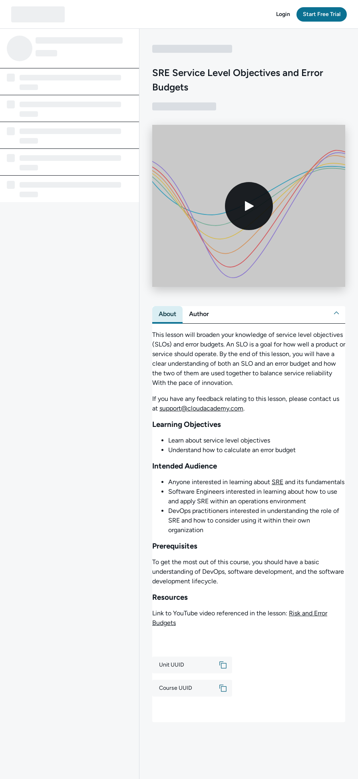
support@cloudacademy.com (201, 408)
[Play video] (249, 206)
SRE (277, 482)
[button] (283, 14)
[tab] (167, 314)
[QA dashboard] (38, 14)
